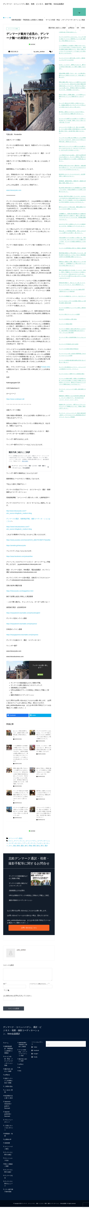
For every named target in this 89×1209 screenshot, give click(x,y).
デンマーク (31, 843)
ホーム (6, 1045)
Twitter (34, 1049)
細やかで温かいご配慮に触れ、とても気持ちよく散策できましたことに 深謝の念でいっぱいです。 (72, 96)
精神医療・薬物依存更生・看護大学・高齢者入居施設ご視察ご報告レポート (72, 182)
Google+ (35, 1055)
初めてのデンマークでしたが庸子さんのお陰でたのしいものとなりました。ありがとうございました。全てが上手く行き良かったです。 (72, 148)
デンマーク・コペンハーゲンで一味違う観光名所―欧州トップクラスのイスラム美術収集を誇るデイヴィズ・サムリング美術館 (72, 415)
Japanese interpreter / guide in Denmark (7, 1107)
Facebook (35, 1052)
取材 (18, 846)
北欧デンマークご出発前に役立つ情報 (8, 1083)
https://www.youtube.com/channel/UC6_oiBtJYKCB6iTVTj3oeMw (28, 540)
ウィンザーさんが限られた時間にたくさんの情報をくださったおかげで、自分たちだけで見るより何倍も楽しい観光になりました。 (72, 139)
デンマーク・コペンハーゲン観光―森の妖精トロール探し (72, 390)
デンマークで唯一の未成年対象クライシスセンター (72, 338)
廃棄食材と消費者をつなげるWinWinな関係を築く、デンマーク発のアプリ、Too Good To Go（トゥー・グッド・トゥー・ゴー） (72, 397)
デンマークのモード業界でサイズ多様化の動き (71, 373)
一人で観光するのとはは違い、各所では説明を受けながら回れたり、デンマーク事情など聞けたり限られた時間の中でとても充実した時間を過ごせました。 (72, 158)
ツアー (24, 843)
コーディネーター (15, 843)
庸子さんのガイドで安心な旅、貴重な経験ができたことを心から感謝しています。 (72, 207)
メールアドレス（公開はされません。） (38, 985)
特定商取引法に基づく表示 (8, 1099)
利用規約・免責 (8, 1137)
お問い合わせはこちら (29, 928)
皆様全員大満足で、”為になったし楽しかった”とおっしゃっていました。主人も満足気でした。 (72, 283)
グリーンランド (19, 841)
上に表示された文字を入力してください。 (18, 998)
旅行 (26, 846)
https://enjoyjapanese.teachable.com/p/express (22, 635)
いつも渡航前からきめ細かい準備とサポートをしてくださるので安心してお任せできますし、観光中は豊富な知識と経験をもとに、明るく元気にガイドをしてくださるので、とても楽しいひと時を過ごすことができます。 (20, 753)
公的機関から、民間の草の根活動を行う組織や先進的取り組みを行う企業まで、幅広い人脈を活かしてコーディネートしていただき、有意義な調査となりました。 (72, 216)
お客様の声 (7, 1141)
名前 (4, 985)
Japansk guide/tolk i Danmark (7, 1116)
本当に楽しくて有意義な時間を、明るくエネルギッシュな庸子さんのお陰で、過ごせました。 (72, 231)
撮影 (22, 846)
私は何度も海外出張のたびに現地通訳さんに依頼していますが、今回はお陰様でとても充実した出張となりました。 (72, 189)
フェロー (39, 843)
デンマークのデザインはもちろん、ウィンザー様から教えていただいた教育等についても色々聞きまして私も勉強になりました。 (44, 734)
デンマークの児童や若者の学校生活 (68, 349)
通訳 (46, 846)
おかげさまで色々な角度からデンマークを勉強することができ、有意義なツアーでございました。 (72, 225)
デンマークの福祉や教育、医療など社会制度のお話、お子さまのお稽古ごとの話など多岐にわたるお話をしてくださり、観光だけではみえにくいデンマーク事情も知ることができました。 (72, 381)
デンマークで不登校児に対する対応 (68, 344)
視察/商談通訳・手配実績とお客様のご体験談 (27, 20)
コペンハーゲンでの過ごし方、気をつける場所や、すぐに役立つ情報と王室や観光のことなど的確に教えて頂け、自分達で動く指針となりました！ (72, 130)
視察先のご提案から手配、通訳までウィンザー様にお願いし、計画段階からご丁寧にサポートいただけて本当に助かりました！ (72, 263)
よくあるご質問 (8, 1093)
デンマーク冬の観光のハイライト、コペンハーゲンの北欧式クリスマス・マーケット (72, 368)
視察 (34, 846)
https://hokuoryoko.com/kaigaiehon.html (19, 591)
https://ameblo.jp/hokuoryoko (16, 545)
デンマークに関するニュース (8, 1186)
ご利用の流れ (8, 1088)
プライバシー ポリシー (8, 1123)
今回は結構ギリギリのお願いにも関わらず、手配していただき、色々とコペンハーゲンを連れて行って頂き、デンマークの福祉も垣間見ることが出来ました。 (72, 240)
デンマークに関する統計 (8, 1173)
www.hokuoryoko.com (13, 190)
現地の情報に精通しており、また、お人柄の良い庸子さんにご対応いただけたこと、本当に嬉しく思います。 (72, 75)
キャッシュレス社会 (8, 1161)
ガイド (10, 841)
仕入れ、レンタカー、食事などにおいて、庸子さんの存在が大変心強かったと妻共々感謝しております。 (72, 66)
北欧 (14, 846)
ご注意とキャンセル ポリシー (8, 1130)
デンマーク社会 (8, 1179)
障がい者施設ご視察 (8, 1167)
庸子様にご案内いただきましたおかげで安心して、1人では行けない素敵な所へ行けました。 (71, 112)
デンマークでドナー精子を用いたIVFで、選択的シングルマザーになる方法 (72, 59)
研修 (30, 846)
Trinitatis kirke (45, 367)
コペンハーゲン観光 (15, 838)
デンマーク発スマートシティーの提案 (69, 314)
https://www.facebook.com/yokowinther (19, 556)
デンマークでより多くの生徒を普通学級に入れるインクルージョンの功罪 (72, 354)
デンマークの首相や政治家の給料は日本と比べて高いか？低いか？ (72, 361)
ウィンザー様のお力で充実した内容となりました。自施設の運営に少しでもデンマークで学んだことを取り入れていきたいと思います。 (72, 105)
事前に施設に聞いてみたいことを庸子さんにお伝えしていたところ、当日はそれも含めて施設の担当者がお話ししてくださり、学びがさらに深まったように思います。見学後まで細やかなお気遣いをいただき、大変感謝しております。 (20, 776)
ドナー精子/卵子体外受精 (8, 1192)
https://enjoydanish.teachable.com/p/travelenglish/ (23, 613)
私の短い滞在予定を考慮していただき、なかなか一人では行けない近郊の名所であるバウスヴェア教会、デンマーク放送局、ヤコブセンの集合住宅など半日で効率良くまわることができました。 (72, 199)
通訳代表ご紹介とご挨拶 (57, 28)
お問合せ (71, 28)
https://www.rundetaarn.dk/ (15, 399)
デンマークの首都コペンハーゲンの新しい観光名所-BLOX (72, 308)
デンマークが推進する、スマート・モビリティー (72, 296)
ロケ (10, 846)
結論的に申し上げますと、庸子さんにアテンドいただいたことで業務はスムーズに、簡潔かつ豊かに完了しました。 (72, 406)
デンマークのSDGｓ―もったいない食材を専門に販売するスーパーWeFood (72, 290)
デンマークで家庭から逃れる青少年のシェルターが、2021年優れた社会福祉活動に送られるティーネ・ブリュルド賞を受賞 (72, 330)
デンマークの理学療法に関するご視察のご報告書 (72, 248)
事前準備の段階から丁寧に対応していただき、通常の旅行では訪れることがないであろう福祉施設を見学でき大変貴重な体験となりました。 (72, 255)
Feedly (34, 1059)
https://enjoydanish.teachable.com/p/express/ (21, 624)
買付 (42, 846)
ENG (83, 28)
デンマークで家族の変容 (65, 324)
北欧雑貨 (7, 1145)
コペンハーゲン (30, 841)
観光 (38, 846)
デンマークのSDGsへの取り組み (68, 319)
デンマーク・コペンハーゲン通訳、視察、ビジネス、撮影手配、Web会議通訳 (33, 4)
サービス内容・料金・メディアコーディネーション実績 (65, 20)
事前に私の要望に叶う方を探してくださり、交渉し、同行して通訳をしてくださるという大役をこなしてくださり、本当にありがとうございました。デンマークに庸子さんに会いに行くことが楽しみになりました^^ (72, 274)
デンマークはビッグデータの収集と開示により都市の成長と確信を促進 (72, 302)
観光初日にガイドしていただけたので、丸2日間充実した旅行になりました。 (72, 175)
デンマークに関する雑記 (8, 1155)
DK (78, 28)
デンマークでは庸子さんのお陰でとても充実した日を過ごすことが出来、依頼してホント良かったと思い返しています (20, 811)
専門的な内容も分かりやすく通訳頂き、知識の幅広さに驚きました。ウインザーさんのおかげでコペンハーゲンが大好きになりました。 (72, 167)
